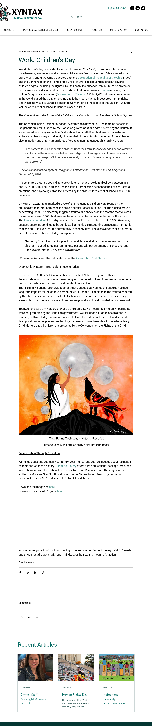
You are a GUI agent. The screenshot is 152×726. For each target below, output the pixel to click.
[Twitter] (143, 8)
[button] (119, 28)
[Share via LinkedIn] (35, 572)
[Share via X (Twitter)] (27, 572)
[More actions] (131, 51)
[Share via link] (42, 572)
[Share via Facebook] (20, 572)
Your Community (27, 562)
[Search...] (107, 17)
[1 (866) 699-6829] (117, 8)
